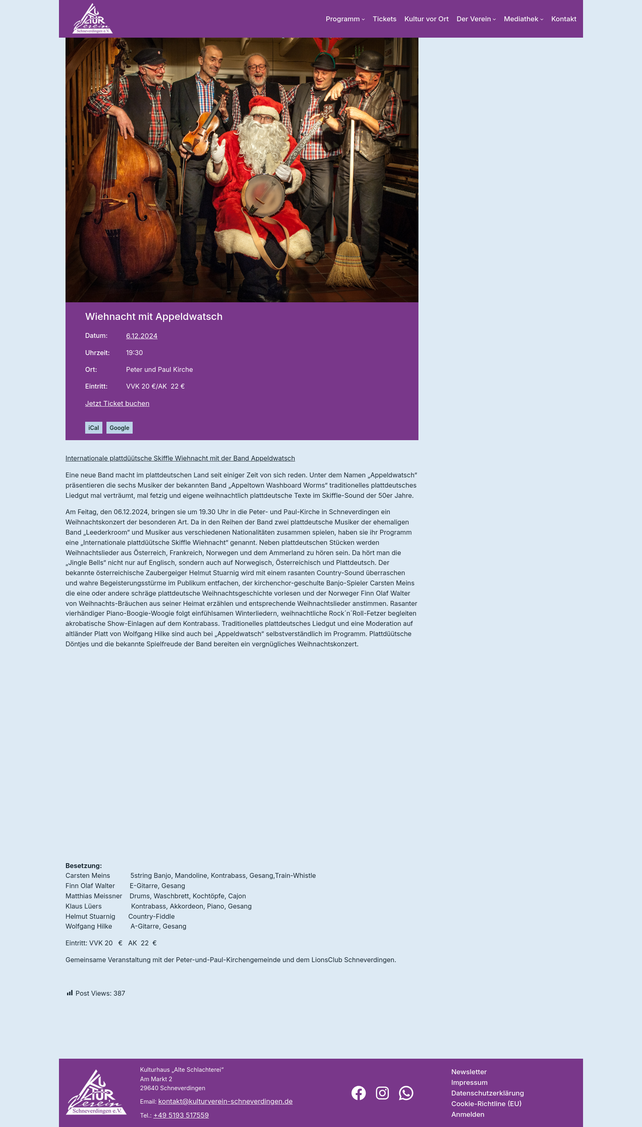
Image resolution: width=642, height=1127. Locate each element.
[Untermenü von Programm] (363, 19)
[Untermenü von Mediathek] (542, 19)
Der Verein (474, 19)
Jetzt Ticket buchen (117, 403)
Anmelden (467, 1114)
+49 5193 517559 (181, 1115)
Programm (343, 19)
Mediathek (521, 19)
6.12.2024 (142, 336)
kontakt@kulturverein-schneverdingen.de (225, 1101)
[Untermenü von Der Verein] (494, 19)
